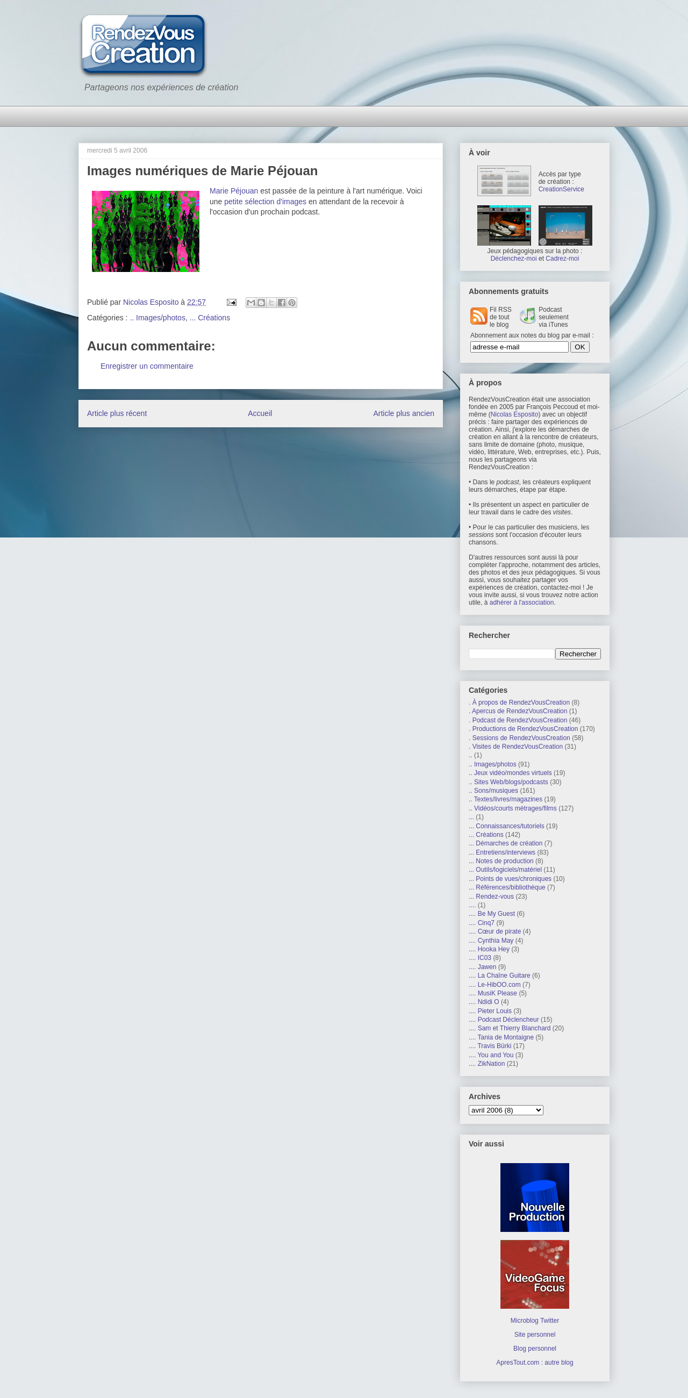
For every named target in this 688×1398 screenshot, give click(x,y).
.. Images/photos (157, 317)
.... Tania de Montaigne (501, 1037)
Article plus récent (117, 413)
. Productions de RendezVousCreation (523, 729)
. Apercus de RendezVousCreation (518, 711)
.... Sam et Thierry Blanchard (510, 1028)
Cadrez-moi (562, 258)
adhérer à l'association (522, 602)
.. (470, 755)
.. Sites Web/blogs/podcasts (508, 782)
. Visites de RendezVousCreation (516, 746)
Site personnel (535, 1334)
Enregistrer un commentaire (147, 366)
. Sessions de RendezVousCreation (519, 738)
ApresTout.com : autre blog (534, 1362)
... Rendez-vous (491, 896)
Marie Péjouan (234, 191)
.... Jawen (482, 967)
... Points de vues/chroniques (510, 879)
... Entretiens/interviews (502, 852)
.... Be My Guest (492, 913)
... (471, 817)
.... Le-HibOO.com (495, 984)
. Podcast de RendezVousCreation (518, 720)
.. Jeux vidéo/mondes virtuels (510, 773)
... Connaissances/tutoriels (506, 826)
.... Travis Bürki (490, 1046)
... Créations (210, 317)
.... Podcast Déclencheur (504, 1019)
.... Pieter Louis (490, 1011)
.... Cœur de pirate (495, 931)
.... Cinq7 (481, 923)
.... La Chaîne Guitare (500, 975)
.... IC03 (480, 958)
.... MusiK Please (493, 993)
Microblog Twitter (535, 1320)
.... (472, 905)
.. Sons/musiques (493, 790)
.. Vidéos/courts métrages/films (513, 808)
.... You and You (491, 1055)
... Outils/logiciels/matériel (505, 869)
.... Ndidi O (484, 1002)
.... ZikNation (487, 1063)
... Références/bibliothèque (507, 887)
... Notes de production (501, 861)
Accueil (260, 413)
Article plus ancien (403, 413)
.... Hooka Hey (489, 949)
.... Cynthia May (491, 940)
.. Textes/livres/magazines (505, 799)
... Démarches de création (505, 843)
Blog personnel (534, 1348)
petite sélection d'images (265, 201)
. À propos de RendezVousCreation (519, 702)
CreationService (561, 189)
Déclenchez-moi (514, 258)
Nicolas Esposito (515, 414)
